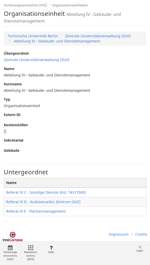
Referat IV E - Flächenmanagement (36, 211)
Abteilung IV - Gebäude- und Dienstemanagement (56, 41)
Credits (141, 234)
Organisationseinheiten (70, 5)
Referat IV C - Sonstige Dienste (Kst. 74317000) (46, 192)
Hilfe (51, 249)
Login (139, 248)
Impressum (119, 234)
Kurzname (13, 84)
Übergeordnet (16, 53)
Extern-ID (12, 114)
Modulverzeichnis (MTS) (30, 253)
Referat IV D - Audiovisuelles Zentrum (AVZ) (43, 201)
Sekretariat (14, 140)
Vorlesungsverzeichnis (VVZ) (25, 5)
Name (9, 68)
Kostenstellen (16, 124)
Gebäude (11, 150)
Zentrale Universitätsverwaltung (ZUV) (97, 35)
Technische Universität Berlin (33, 35)
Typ (7, 99)
